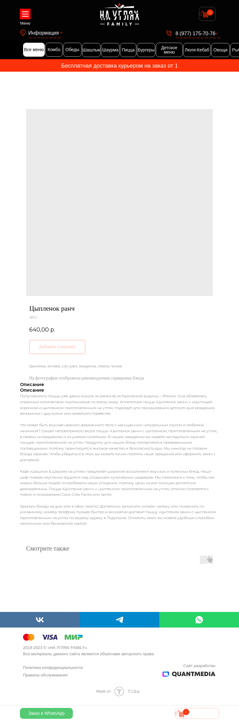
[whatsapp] (199, 620)
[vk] (40, 620)
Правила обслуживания (45, 675)
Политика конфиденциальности (53, 667)
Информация (43, 33)
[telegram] (119, 620)
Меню (25, 23)
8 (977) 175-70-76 (195, 33)
